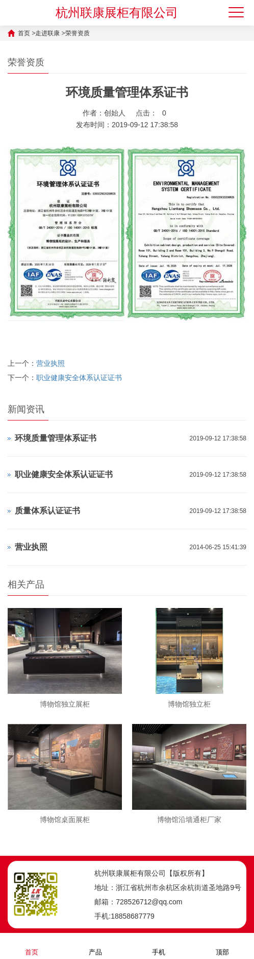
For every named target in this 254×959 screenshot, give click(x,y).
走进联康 (47, 33)
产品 (95, 945)
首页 (24, 33)
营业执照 (50, 363)
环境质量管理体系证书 (55, 438)
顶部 (222, 945)
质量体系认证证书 (47, 510)
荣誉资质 (77, 33)
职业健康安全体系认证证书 (79, 377)
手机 (158, 945)
